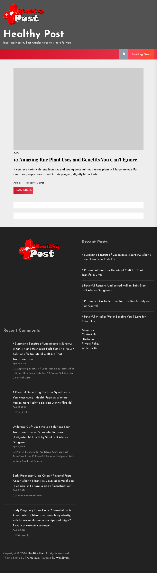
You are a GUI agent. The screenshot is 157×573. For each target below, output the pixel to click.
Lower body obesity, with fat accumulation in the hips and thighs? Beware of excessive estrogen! (42, 520)
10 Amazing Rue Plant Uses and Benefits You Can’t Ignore (77, 159)
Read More (23, 190)
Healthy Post (33, 34)
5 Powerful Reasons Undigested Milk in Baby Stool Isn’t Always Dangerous (114, 288)
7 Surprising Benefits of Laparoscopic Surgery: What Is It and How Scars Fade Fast (116, 257)
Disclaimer (88, 339)
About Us (88, 330)
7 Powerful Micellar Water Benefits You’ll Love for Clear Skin (114, 319)
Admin (17, 183)
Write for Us (89, 348)
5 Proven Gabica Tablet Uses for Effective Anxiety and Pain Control (116, 304)
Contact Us (89, 334)
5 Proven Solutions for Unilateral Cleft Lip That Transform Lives (112, 273)
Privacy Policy (90, 344)
